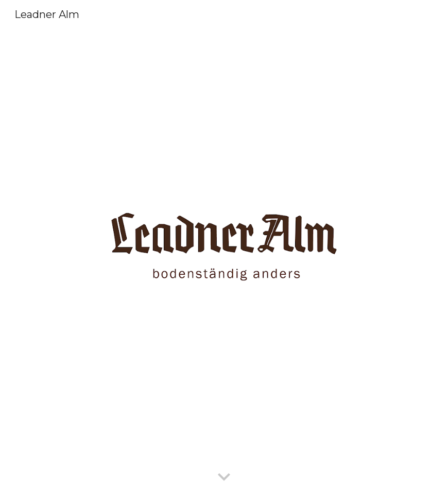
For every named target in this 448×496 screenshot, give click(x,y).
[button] (224, 477)
